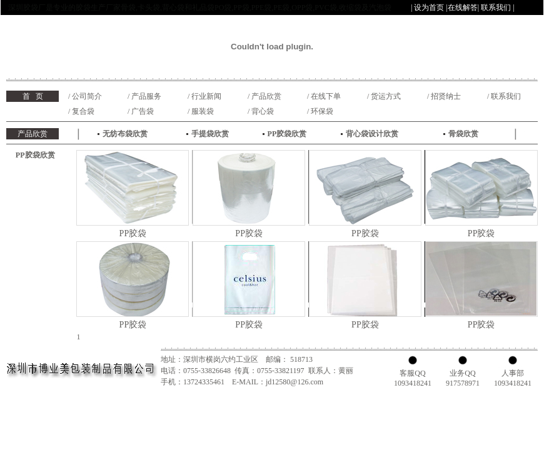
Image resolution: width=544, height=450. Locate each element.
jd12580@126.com (294, 382)
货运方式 (386, 96)
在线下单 (326, 96)
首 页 (33, 96)
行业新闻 (206, 96)
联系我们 (496, 7)
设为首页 (429, 7)
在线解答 (463, 7)
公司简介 (87, 96)
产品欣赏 (266, 96)
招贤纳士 (446, 96)
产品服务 (146, 96)
